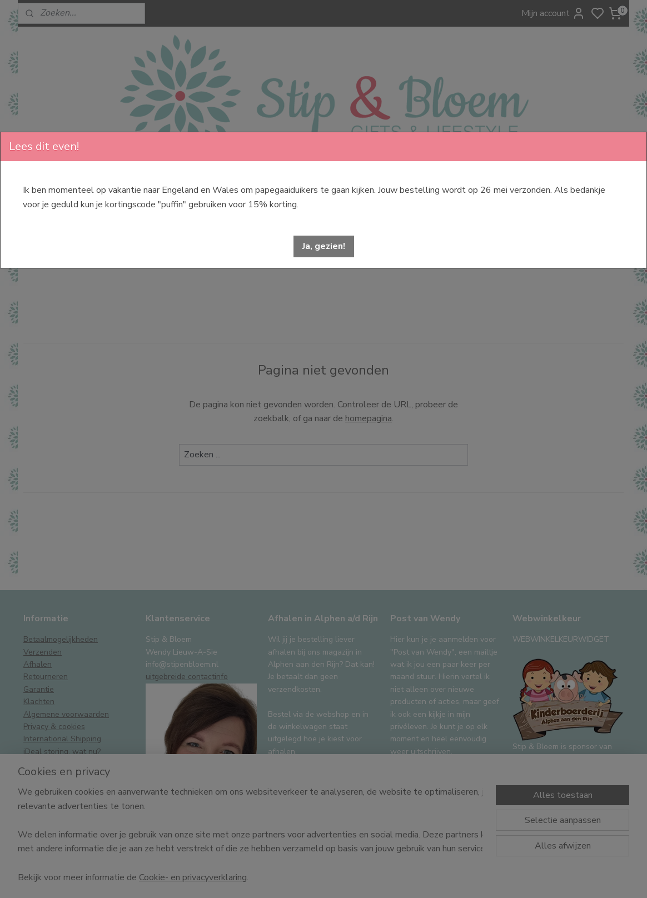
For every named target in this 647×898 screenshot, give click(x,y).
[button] (324, 246)
